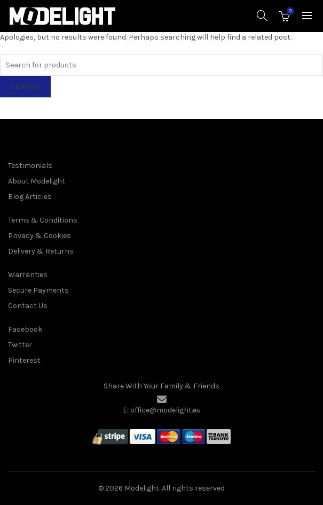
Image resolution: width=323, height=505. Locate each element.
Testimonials (30, 165)
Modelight (141, 488)
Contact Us (28, 305)
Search (25, 86)
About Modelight (36, 181)
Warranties (28, 274)
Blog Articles (30, 196)
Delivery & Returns (41, 251)
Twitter (20, 344)
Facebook (25, 329)
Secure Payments (38, 290)
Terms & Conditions (42, 220)
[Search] (262, 15)
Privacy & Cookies (39, 235)
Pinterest (24, 360)
